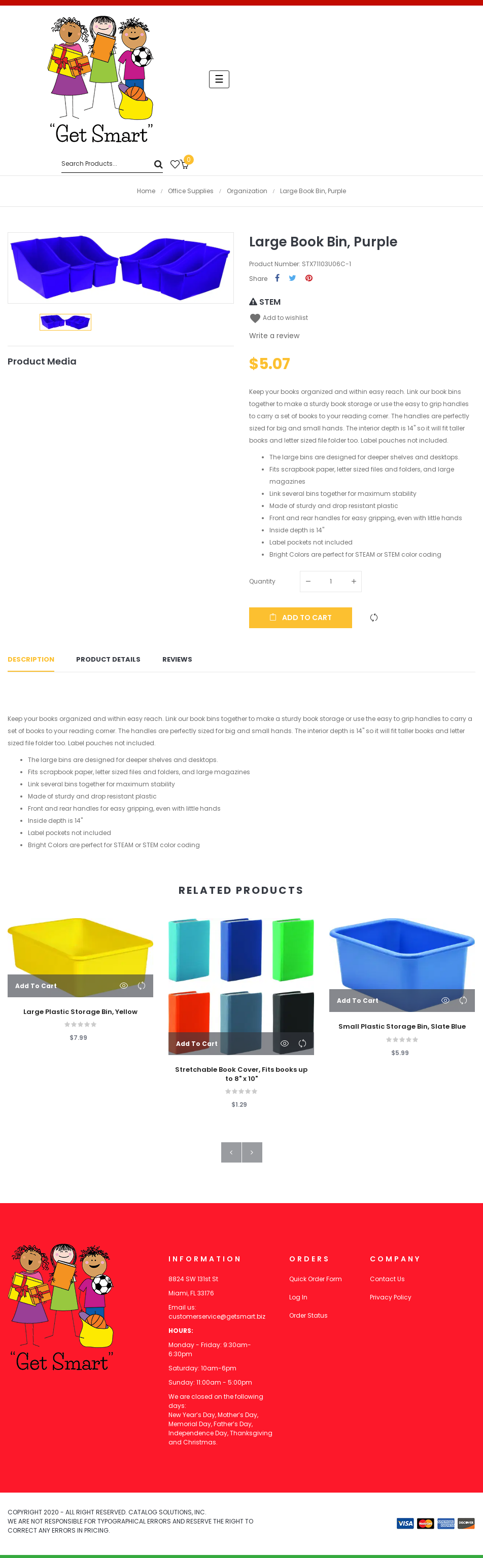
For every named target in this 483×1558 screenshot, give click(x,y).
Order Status (308, 1318)
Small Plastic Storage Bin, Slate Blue (402, 1030)
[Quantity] (331, 581)
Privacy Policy (390, 1300)
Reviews (177, 661)
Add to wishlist (278, 317)
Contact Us (387, 1282)
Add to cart (300, 617)
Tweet (292, 278)
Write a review (274, 336)
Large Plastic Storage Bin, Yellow (80, 1015)
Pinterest (309, 278)
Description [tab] (31, 661)
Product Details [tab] (108, 661)
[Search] (112, 164)
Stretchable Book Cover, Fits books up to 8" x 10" (241, 1077)
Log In (298, 1300)
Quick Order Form (315, 1282)
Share (277, 278)
